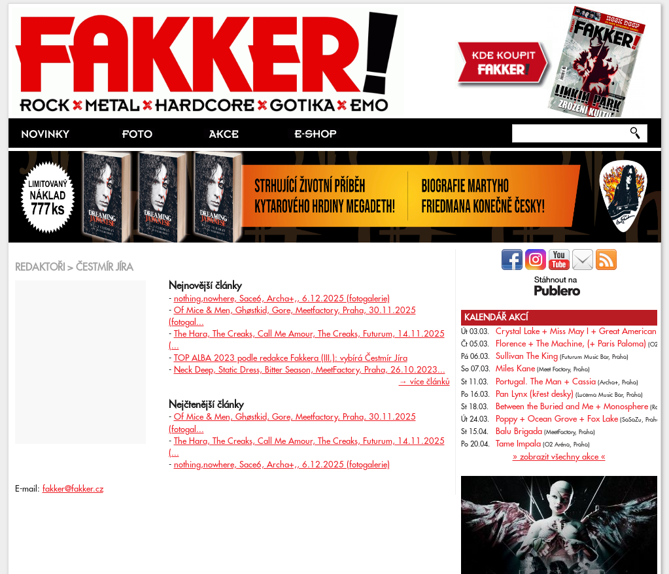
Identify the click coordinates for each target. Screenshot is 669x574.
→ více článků (424, 381)
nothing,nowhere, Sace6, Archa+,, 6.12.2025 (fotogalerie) (282, 298)
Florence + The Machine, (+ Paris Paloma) (571, 343)
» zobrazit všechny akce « (559, 457)
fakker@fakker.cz (73, 489)
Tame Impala (518, 443)
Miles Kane (515, 368)
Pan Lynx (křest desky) (535, 394)
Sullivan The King (527, 356)
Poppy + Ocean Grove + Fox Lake (557, 419)
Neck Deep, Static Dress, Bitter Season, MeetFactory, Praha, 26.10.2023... (309, 370)
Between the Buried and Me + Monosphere (572, 406)
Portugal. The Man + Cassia (546, 381)
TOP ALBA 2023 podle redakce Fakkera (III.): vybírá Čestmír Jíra (290, 358)
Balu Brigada (519, 431)
